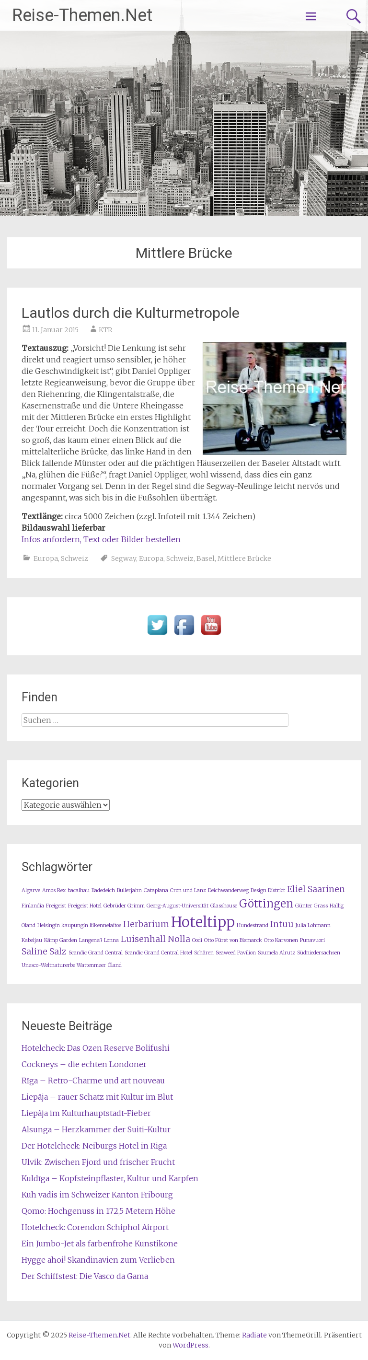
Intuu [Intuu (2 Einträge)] (282, 924)
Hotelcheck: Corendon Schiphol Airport (95, 1227)
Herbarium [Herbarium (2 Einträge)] (146, 924)
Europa (46, 558)
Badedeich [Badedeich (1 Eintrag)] (103, 890)
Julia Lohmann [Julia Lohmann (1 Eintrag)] (313, 925)
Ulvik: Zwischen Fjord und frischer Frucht (98, 1162)
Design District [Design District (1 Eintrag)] (268, 890)
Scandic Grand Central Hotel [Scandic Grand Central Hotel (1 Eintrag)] (158, 953)
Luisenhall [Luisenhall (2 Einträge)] (143, 939)
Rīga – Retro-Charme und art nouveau (93, 1080)
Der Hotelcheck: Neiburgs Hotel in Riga (94, 1146)
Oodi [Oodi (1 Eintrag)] (197, 940)
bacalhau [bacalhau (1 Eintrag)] (79, 890)
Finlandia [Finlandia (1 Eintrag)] (33, 906)
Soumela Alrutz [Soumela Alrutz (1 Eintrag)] (276, 953)
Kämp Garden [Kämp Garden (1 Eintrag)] (60, 940)
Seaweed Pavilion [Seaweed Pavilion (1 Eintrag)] (236, 953)
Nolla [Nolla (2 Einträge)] (179, 939)
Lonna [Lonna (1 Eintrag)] (111, 940)
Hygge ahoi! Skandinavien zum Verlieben (98, 1260)
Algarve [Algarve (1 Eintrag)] (31, 890)
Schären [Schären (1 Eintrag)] (204, 953)
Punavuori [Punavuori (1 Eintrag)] (312, 940)
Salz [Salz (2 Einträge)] (58, 951)
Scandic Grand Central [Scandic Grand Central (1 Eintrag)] (96, 953)
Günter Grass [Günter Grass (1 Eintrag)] (311, 906)
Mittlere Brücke (244, 558)
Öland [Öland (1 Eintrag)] (115, 965)
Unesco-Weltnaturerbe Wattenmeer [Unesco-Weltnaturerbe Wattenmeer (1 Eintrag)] (64, 965)
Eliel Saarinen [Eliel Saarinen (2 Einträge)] (316, 889)
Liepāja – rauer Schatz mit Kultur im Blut (97, 1097)
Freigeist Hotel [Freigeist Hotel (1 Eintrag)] (85, 906)
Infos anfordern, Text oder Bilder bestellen (101, 539)
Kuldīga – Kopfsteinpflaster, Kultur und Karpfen (110, 1178)
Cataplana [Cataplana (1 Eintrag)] (156, 890)
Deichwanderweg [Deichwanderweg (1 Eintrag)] (228, 890)
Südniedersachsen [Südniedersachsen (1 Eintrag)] (318, 953)
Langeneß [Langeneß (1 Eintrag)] (90, 940)
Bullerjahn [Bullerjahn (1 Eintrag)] (129, 890)
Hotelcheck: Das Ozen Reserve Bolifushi (96, 1048)
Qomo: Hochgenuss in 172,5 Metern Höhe (98, 1211)
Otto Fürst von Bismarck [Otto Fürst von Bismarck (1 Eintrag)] (233, 940)
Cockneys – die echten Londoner (84, 1064)
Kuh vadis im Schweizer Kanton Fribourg (97, 1194)
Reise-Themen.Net (82, 15)
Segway (123, 558)
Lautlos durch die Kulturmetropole (131, 312)
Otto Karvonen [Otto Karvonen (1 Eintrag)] (281, 940)
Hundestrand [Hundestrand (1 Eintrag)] (252, 925)
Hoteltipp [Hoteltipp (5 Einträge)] (203, 922)
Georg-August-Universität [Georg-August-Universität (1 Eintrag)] (177, 906)
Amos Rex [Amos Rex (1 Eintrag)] (54, 890)
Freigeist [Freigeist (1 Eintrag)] (56, 906)
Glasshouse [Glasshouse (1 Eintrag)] (223, 906)
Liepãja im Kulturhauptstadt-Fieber (86, 1113)
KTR (105, 329)
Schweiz (74, 558)
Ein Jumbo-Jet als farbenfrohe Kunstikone (100, 1243)
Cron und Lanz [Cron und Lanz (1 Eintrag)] (188, 890)
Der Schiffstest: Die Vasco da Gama (85, 1276)
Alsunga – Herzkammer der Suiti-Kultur (96, 1129)
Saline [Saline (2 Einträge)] (34, 951)
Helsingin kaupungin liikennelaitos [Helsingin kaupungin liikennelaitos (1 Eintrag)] (79, 925)
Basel (205, 558)
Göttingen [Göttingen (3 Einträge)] (266, 903)
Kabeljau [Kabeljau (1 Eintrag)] (32, 940)
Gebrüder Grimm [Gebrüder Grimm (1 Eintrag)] (124, 906)
